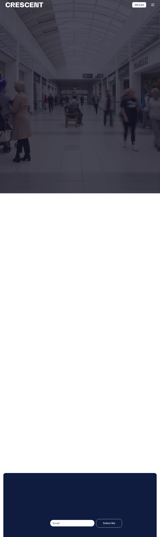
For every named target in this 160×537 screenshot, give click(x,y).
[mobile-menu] (151, 4)
